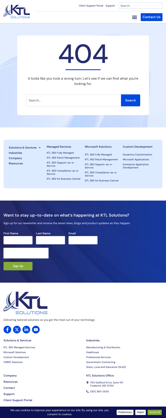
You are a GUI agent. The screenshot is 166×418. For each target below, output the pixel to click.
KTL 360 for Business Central (63, 178)
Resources (16, 163)
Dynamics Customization (137, 154)
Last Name (43, 233)
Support (110, 5)
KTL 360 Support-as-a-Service (61, 164)
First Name (11, 233)
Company (15, 158)
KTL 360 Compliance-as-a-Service (63, 172)
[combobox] (140, 5)
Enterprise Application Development (136, 166)
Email (72, 233)
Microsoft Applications (136, 159)
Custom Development (137, 147)
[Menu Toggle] (133, 17)
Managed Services (59, 147)
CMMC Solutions (13, 362)
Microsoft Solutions (98, 147)
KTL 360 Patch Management (63, 157)
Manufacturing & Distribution (103, 347)
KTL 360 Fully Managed (60, 152)
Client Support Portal (91, 5)
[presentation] (26, 253)
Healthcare (92, 352)
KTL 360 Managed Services (19, 347)
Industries (15, 153)
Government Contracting (100, 362)
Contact (9, 388)
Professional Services (98, 357)
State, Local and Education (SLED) (106, 367)
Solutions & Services (25, 147)
